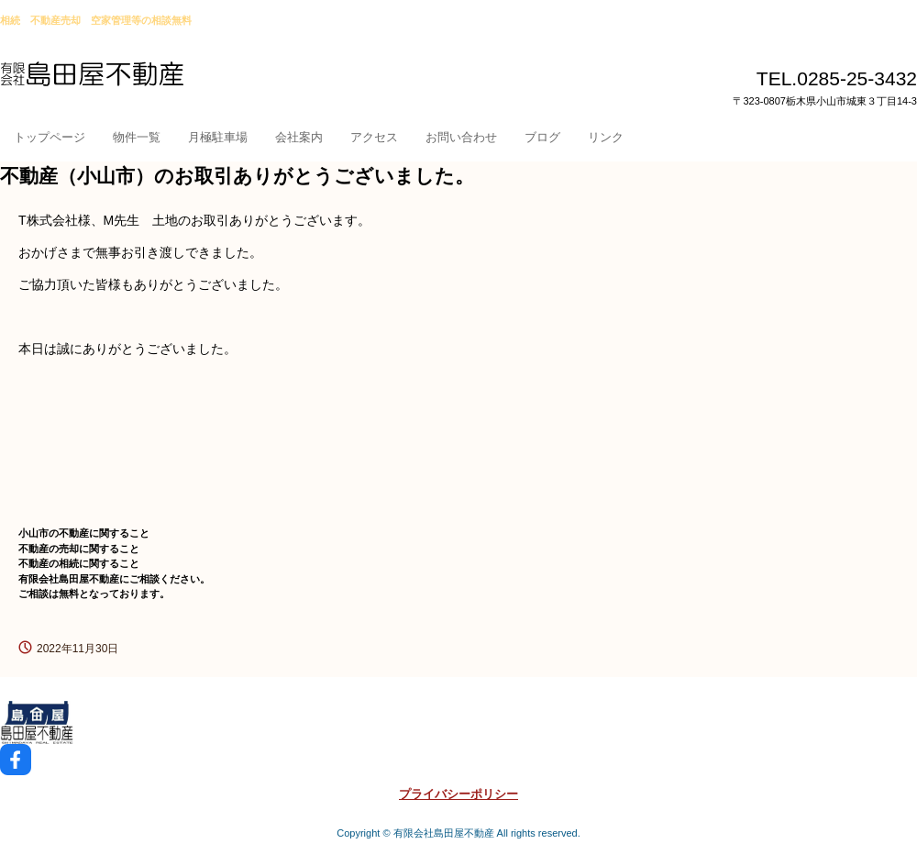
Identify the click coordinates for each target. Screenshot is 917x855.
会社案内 (299, 137)
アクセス (374, 137)
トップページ (49, 137)
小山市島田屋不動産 (135, 82)
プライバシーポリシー (458, 794)
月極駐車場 (218, 137)
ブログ (542, 137)
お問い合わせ (461, 137)
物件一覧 (136, 137)
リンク (606, 137)
